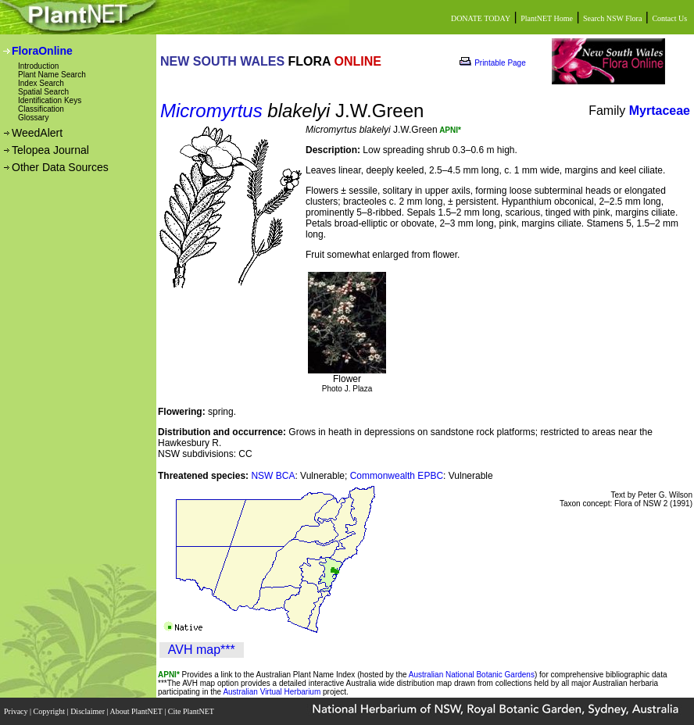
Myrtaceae (659, 110)
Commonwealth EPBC (396, 475)
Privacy (17, 711)
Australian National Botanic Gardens (472, 674)
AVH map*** (201, 649)
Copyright (50, 711)
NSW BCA (273, 475)
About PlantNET (136, 711)
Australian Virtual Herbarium (271, 692)
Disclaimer (88, 711)
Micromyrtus (211, 110)
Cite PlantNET (192, 711)
